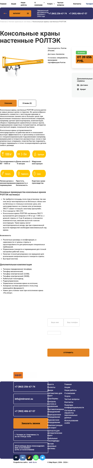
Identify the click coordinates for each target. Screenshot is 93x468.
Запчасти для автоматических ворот (54, 433)
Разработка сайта (20, 462)
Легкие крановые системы (19, 22)
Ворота (50, 384)
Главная (3, 4)
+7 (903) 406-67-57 (25, 411)
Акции (13, 4)
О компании (38, 4)
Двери (50, 390)
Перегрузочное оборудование (54, 415)
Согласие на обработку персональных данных (70, 414)
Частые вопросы (60, 4)
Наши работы (24, 4)
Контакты (77, 4)
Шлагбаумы (52, 398)
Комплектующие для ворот (55, 426)
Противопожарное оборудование (55, 410)
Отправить (68, 353)
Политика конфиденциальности (74, 406)
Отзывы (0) (27, 103)
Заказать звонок (31, 423)
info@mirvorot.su (24, 398)
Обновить (52, 330)
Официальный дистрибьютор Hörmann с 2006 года (43, 13)
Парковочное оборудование (53, 421)
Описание (8, 103)
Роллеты (51, 387)
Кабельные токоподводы (53, 439)
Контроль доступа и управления (52, 403)
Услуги (49, 4)
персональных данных (56, 344)
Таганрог (89, 4)
